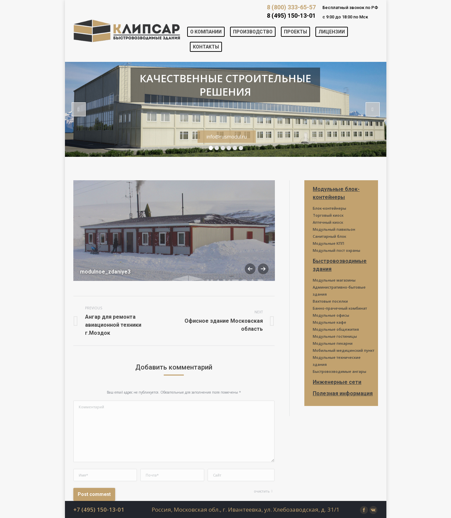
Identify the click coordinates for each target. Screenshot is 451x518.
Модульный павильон (334, 229)
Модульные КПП (328, 243)
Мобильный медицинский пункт (343, 350)
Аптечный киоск (328, 222)
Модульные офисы (331, 315)
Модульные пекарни (333, 343)
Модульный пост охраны (336, 250)
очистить (262, 491)
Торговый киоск (328, 215)
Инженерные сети (337, 382)
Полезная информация (343, 393)
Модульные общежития (336, 329)
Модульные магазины (334, 280)
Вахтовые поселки (330, 301)
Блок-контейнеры (329, 208)
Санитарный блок (329, 236)
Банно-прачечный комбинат (340, 308)
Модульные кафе (329, 322)
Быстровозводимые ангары (339, 371)
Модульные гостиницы (335, 336)
